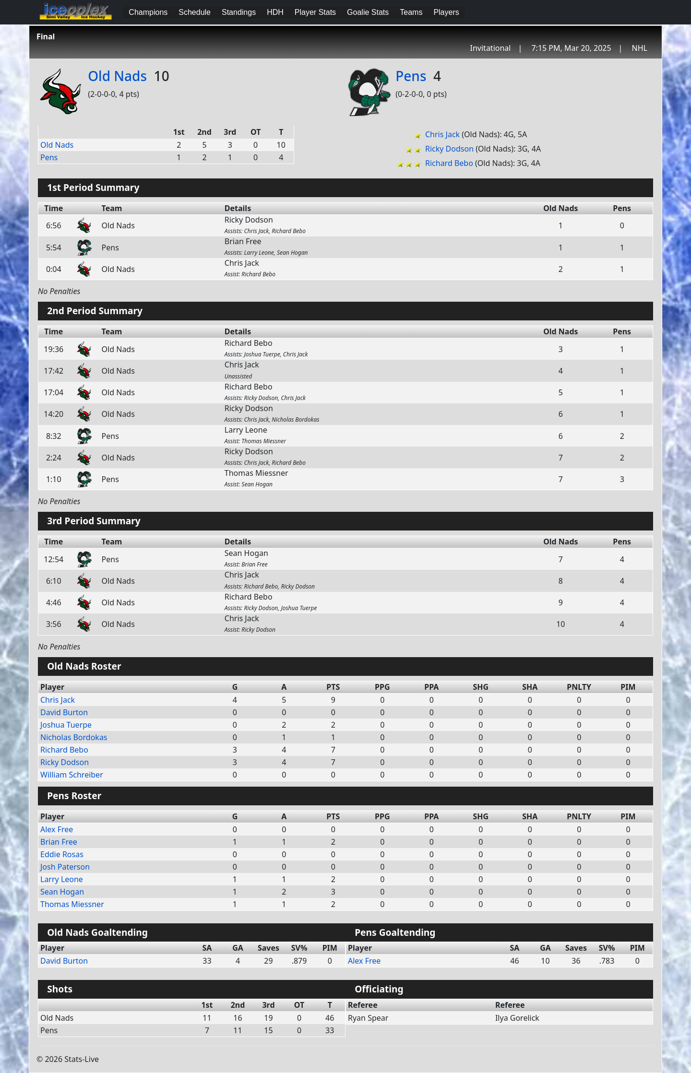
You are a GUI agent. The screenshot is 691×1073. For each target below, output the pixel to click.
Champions (148, 12)
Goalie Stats (368, 12)
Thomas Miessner (72, 904)
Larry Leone (61, 879)
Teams (411, 12)
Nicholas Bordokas (73, 737)
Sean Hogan (62, 891)
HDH (275, 12)
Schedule (195, 12)
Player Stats (315, 12)
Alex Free (56, 829)
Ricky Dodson (449, 148)
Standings (239, 12)
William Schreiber (71, 774)
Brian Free (58, 842)
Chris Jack (442, 134)
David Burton (64, 712)
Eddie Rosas (61, 854)
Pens (410, 76)
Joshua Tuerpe (66, 724)
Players (446, 12)
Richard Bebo (449, 163)
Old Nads (117, 76)
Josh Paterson (65, 866)
